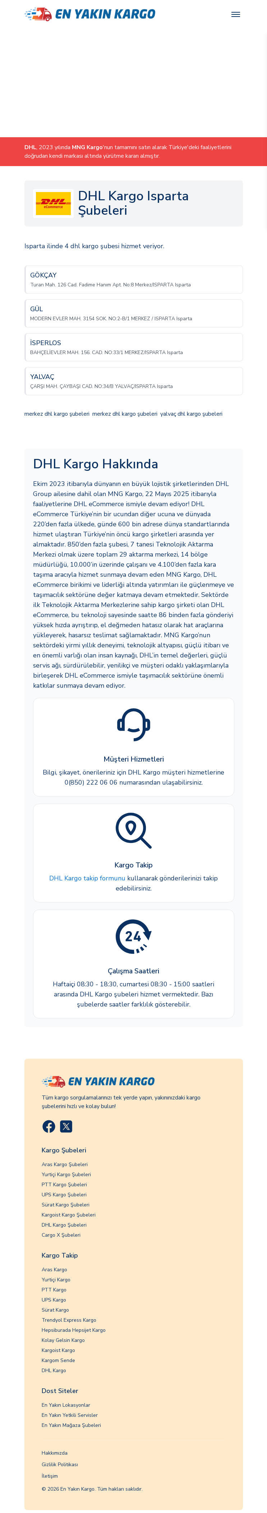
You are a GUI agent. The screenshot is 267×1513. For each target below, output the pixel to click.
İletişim (50, 1476)
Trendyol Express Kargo (69, 1320)
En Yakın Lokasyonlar (66, 1405)
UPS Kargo (54, 1299)
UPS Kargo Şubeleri (64, 1194)
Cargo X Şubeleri (61, 1235)
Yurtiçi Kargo (56, 1279)
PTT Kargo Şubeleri (64, 1184)
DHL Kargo (54, 1370)
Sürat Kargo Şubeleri (65, 1204)
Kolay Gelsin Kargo (63, 1340)
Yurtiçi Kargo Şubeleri (66, 1174)
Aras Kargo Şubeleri (65, 1164)
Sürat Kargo (55, 1310)
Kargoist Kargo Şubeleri (69, 1214)
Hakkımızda (55, 1453)
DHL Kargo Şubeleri (64, 1225)
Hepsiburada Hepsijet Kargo (74, 1330)
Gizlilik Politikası (60, 1464)
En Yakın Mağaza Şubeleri (71, 1425)
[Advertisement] (133, 82)
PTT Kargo (54, 1289)
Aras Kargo (54, 1269)
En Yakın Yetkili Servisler (70, 1415)
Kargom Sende (58, 1360)
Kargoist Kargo (58, 1350)
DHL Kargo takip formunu (87, 878)
